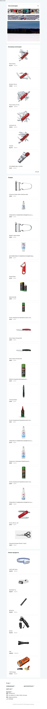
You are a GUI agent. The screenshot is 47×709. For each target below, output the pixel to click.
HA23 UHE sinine (13, 569)
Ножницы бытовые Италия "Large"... (18, 543)
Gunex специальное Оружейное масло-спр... (20, 317)
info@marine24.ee (12, 697)
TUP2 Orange (12, 672)
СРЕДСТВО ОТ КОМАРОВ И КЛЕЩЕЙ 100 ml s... (21, 440)
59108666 (10, 699)
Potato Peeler (12, 276)
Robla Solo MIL (12, 297)
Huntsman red (12, 125)
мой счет (9, 689)
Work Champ (12, 63)
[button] (9, 12)
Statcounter (3, 0)
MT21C (10, 631)
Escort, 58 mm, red (13, 523)
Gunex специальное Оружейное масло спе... (20, 420)
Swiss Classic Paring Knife (15, 338)
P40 (10, 651)
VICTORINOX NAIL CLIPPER (15, 166)
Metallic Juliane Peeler (14, 235)
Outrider (11, 145)
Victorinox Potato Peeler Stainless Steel (18, 194)
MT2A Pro (11, 610)
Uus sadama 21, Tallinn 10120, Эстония (17, 695)
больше (37, 171)
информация (10, 686)
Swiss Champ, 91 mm (14, 104)
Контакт (8, 692)
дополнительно (28, 686)
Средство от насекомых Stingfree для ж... (19, 461)
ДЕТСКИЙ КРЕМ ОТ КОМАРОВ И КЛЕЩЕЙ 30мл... (21, 256)
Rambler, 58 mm (13, 84)
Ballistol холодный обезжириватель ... (18, 379)
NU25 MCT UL (12, 590)
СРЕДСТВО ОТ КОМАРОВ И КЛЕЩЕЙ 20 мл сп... (21, 215)
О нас (8, 683)
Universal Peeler (13, 399)
